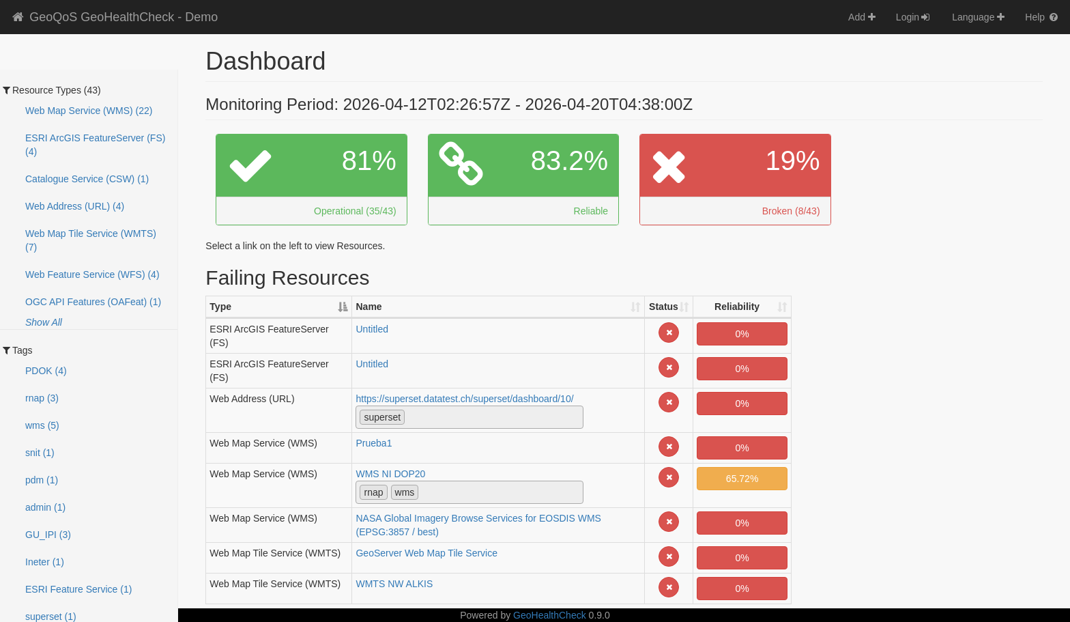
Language (978, 17)
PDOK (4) (46, 370)
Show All (43, 322)
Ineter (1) (44, 561)
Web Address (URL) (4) (74, 206)
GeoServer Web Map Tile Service (426, 553)
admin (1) (45, 507)
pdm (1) (41, 480)
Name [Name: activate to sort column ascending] (368, 306)
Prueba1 (374, 443)
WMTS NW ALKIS (394, 583)
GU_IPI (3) (48, 534)
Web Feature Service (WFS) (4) (92, 274)
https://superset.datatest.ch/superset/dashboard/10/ (464, 398)
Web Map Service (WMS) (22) (88, 110)
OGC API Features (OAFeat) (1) (93, 301)
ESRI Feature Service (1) (78, 589)
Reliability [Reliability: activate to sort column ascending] (737, 306)
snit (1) (40, 452)
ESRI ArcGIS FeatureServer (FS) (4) (95, 144)
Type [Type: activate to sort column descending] (220, 306)
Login (913, 17)
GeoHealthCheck (549, 615)
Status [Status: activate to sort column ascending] (663, 306)
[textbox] (412, 416)
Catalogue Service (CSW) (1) (87, 178)
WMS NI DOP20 (390, 473)
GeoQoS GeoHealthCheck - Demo (114, 17)
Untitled (372, 329)
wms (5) (42, 425)
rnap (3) (42, 398)
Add (862, 17)
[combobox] (469, 417)
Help (1042, 17)
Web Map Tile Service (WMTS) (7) (90, 240)
